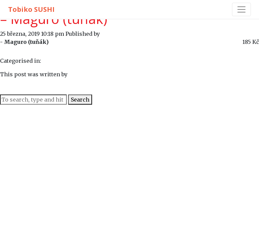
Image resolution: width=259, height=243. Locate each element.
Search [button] (80, 99)
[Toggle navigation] (241, 9)
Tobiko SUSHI (31, 9)
